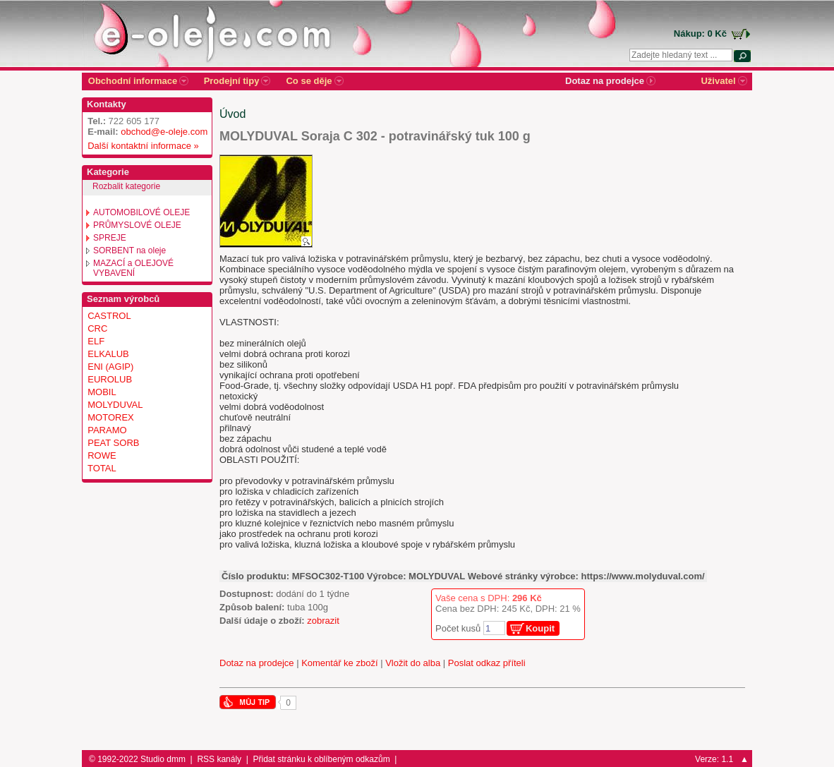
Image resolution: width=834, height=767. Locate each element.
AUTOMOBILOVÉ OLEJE (141, 212)
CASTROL (109, 315)
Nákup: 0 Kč (700, 33)
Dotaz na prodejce (256, 663)
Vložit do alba (412, 663)
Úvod (232, 114)
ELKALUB (108, 354)
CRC (97, 328)
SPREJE (109, 238)
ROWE (101, 455)
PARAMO (106, 430)
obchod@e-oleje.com (164, 131)
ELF (95, 341)
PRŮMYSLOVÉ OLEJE (137, 225)
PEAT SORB (113, 442)
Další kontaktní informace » (141, 145)
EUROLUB (109, 379)
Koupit (540, 628)
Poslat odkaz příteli (487, 663)
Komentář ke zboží (339, 663)
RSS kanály (219, 759)
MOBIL (101, 392)
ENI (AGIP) (110, 366)
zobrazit (323, 620)
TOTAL (101, 468)
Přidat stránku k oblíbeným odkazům (321, 759)
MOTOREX (110, 417)
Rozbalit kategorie (126, 186)
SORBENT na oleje (129, 250)
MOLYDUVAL (115, 404)
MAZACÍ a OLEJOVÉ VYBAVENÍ (133, 268)
